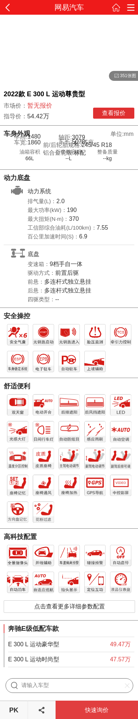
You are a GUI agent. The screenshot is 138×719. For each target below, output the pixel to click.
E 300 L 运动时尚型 (33, 659)
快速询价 (97, 710)
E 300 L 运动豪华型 (33, 644)
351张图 (122, 76)
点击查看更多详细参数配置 (69, 606)
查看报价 (113, 113)
